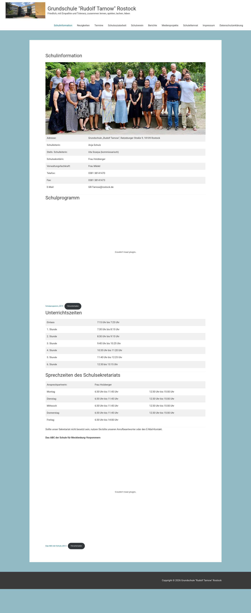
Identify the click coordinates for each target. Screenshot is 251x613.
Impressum (209, 48)
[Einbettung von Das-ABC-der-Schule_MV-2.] (125, 515)
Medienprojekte (170, 48)
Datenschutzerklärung (231, 48)
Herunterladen (75, 330)
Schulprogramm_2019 (54, 330)
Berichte (152, 48)
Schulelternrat (190, 48)
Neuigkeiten (83, 48)
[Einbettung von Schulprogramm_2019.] (125, 275)
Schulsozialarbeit (117, 48)
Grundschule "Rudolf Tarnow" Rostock (151, 20)
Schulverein (137, 48)
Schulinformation (63, 48)
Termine (98, 48)
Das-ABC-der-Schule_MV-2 (56, 570)
